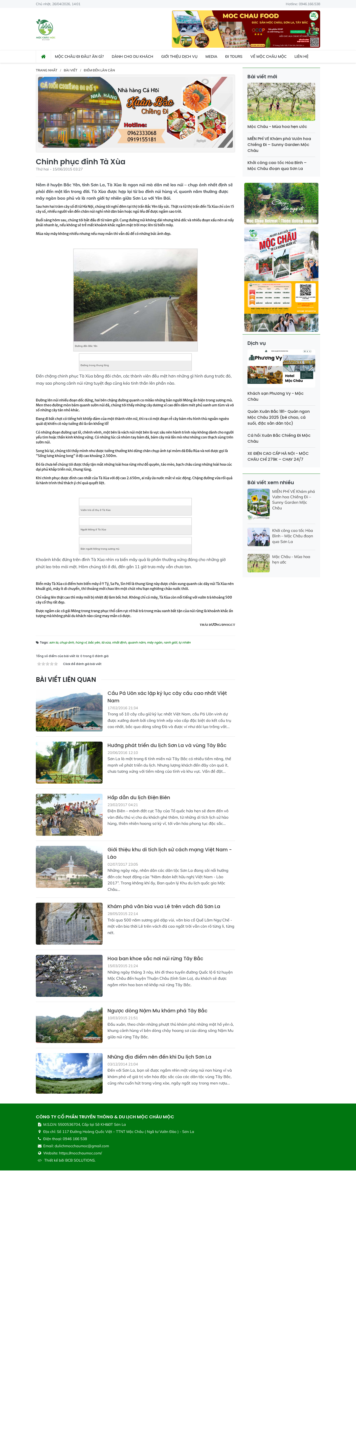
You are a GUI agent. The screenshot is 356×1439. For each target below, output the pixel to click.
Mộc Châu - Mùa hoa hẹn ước (277, 126)
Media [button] (211, 56)
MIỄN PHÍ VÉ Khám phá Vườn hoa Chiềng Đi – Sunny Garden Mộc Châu (279, 144)
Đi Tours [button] (234, 56)
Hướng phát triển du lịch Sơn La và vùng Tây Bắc (167, 1013)
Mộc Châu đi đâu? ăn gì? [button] (79, 56)
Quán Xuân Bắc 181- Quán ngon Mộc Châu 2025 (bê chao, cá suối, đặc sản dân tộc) (278, 417)
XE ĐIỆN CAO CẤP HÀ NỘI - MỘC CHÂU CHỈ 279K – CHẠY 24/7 (278, 456)
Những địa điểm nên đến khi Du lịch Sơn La (159, 1325)
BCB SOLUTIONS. (80, 1429)
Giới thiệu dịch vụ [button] (179, 56)
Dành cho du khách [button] (132, 56)
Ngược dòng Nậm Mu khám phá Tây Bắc (157, 1279)
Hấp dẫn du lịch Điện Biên (139, 1066)
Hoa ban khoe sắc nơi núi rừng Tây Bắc (155, 1227)
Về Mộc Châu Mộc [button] (268, 56)
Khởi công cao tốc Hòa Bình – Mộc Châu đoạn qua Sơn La (277, 165)
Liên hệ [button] (301, 56)
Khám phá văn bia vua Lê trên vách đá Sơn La (164, 1175)
